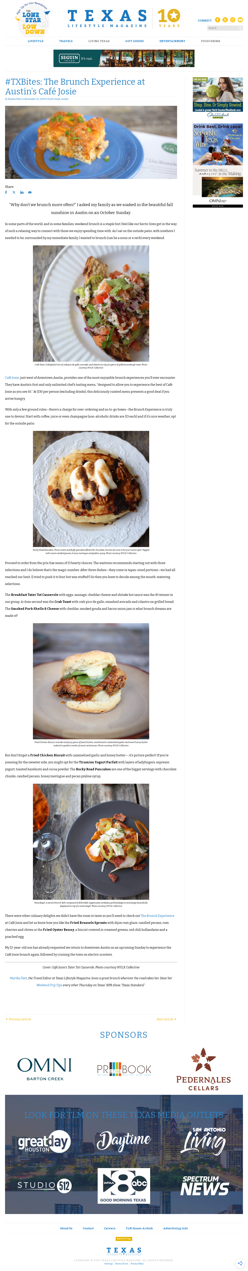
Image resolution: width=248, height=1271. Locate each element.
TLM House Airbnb (139, 1228)
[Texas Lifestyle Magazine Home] (124, 18)
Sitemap (108, 1264)
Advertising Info (175, 1228)
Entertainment (172, 41)
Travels (66, 41)
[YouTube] (240, 21)
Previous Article (18, 1019)
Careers (109, 1228)
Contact (88, 1228)
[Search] (240, 27)
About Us (66, 1228)
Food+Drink (210, 41)
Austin (64, 99)
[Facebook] (217, 21)
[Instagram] (232, 21)
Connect (205, 20)
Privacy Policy (137, 1264)
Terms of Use (121, 1264)
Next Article (167, 1019)
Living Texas (99, 41)
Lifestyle (35, 41)
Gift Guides (134, 41)
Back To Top (124, 1238)
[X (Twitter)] (225, 21)
